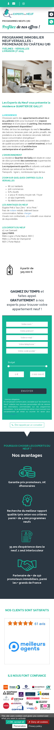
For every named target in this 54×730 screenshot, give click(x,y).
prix (28, 216)
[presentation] (27, 383)
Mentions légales (10, 414)
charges (27, 213)
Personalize (20, 726)
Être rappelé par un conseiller (27, 425)
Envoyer (27, 391)
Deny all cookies (38, 722)
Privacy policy (35, 726)
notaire (13, 210)
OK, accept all (15, 722)
